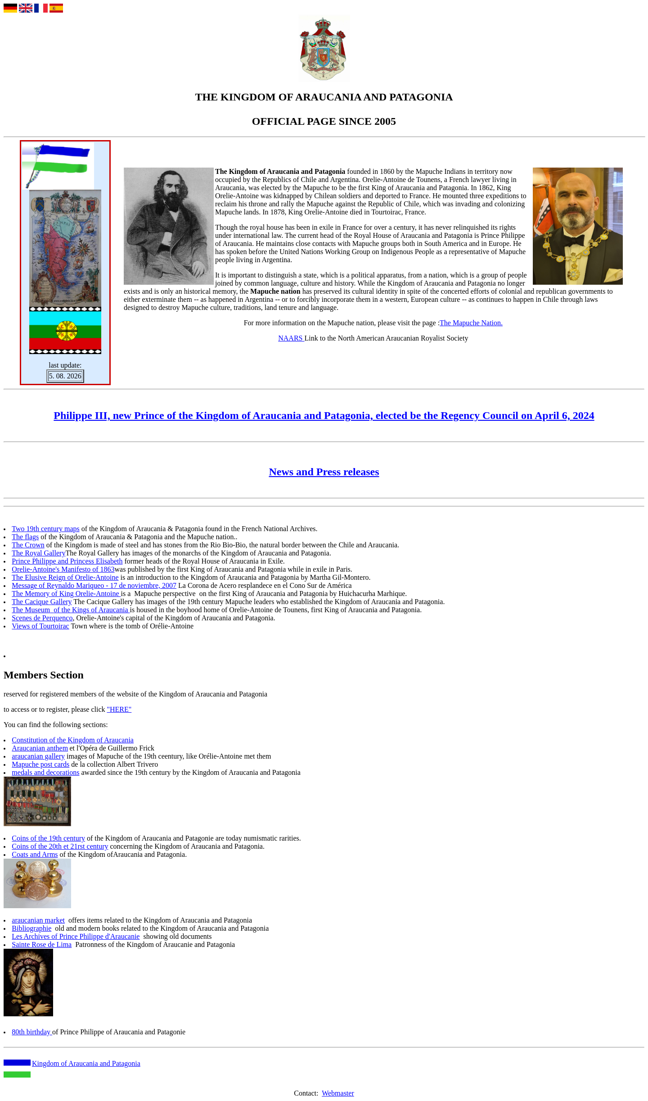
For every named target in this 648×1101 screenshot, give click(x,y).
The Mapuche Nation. (471, 323)
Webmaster (338, 1093)
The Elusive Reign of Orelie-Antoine (65, 577)
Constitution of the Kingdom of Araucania (73, 740)
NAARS (291, 338)
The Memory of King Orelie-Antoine (66, 593)
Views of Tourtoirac (40, 626)
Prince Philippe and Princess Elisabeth (67, 561)
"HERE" (119, 709)
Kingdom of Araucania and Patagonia (86, 1063)
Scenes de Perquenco (42, 618)
